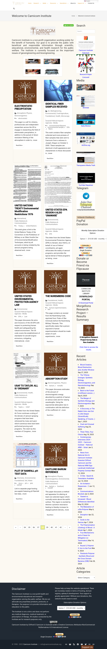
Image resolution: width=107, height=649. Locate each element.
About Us (73, 3)
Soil (26, 480)
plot (31, 483)
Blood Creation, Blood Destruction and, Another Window (86, 367)
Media (44, 3)
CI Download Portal (86, 303)
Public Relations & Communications (21, 222)
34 (25, 527)
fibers (50, 129)
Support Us (81, 3)
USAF (28, 407)
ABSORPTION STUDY (56, 378)
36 (34, 527)
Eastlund (60, 486)
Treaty (20, 226)
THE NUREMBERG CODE (58, 296)
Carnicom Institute (30, 644)
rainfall (19, 485)
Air (49, 111)
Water (30, 480)
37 (38, 527)
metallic (60, 385)
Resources (53, 3)
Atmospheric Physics (24, 113)
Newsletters (63, 3)
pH (26, 483)
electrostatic (22, 118)
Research (36, 3)
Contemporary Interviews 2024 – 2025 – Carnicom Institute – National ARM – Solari (85, 442)
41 (56, 527)
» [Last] (69, 527)
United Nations (31, 226)
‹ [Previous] (20, 527)
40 (52, 527)
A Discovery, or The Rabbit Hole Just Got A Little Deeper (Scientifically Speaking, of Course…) (86, 414)
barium (51, 385)
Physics (64, 382)
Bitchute (86, 108)
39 (47, 527)
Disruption (84, 515)
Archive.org (86, 145)
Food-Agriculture (62, 113)
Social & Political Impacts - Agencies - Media (54, 122)
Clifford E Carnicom (36, 625)
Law (25, 316)
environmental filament (57, 126)
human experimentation (57, 307)
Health (58, 116)
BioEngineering (56, 111)
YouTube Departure (86, 185)
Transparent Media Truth (86, 165)
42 (61, 527)
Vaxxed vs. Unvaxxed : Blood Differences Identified (86, 499)
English (87, 1)
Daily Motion (86, 126)
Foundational (50, 116)
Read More (19, 145)
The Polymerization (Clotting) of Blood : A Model (86, 527)
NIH (49, 309)
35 (29, 527)
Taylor (20, 407)
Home (29, 3)
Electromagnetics (21, 115)
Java (20, 483)
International (21, 218)
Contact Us (91, 3)
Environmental (50, 113)
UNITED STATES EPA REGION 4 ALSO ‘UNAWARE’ (56, 212)
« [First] (15, 527)
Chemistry (20, 478)
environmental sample (56, 127)
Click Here (83, 347)
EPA (68, 127)
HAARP (50, 487)
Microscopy (65, 116)
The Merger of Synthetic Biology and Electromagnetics (86, 401)
